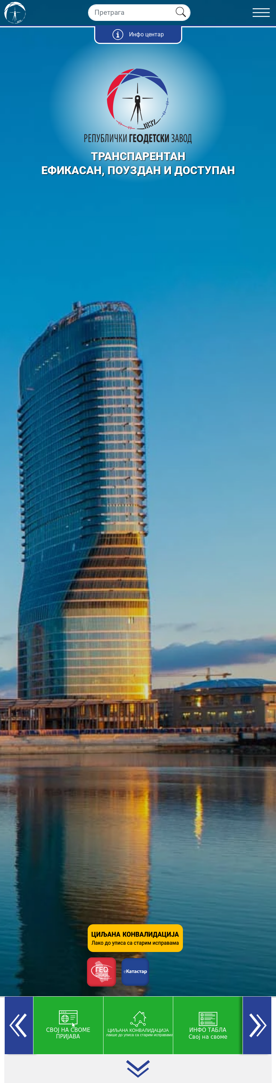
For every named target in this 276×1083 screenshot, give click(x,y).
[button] (19, 1025)
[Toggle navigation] (264, 12)
